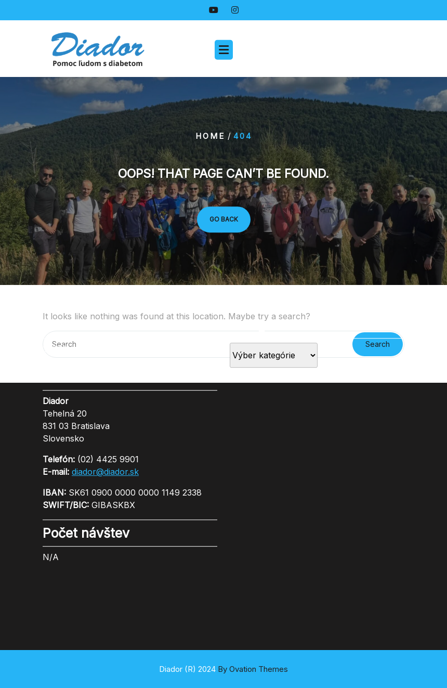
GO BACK (223, 219)
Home (210, 136)
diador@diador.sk (105, 437)
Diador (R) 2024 (223, 669)
